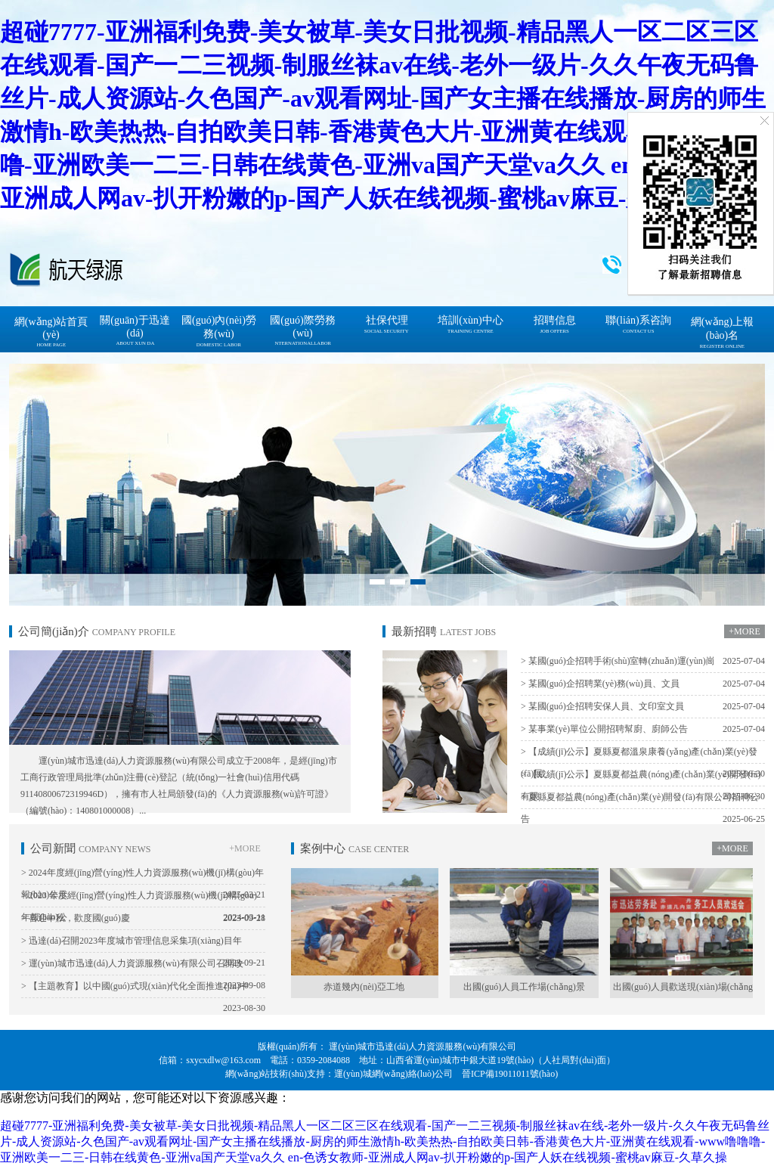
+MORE (744, 631)
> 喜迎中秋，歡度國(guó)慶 (143, 918)
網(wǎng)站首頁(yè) (51, 332)
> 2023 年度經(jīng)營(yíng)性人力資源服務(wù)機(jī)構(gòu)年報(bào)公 (143, 909)
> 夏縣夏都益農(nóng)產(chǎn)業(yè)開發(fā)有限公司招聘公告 (643, 811)
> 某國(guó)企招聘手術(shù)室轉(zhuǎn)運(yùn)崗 (643, 661)
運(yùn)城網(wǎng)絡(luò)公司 (393, 1073)
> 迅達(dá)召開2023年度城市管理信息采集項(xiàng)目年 (143, 943)
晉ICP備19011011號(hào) (510, 1073)
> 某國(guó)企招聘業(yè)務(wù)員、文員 (643, 684)
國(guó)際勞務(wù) (302, 330)
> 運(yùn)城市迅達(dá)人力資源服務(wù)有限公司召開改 (143, 966)
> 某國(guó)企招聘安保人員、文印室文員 (643, 707)
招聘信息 (555, 324)
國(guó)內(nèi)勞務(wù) (218, 331)
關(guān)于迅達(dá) (135, 330)
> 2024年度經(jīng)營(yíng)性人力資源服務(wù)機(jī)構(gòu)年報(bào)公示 (143, 886)
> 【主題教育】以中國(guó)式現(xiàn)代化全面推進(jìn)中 (143, 989)
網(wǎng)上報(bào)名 (722, 332)
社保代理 (386, 324)
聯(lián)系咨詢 (637, 324)
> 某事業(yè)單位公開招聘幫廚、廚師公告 (643, 729)
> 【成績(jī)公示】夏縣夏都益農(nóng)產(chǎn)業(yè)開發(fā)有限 (643, 788)
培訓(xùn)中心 (470, 324)
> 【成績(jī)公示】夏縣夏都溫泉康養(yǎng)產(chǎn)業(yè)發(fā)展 (643, 765)
